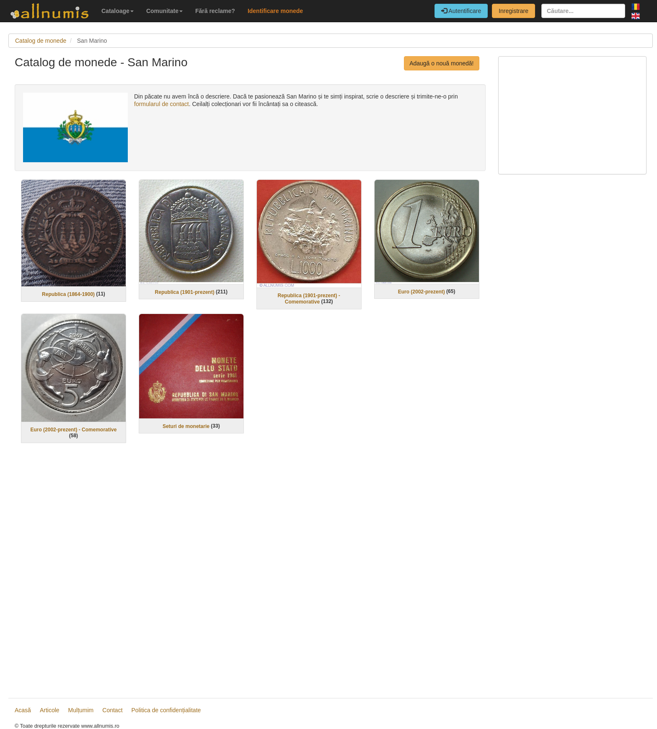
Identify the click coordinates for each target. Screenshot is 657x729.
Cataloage (117, 11)
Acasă (23, 710)
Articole (49, 710)
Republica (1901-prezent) (185, 292)
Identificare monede (275, 11)
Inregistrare (513, 11)
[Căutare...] (583, 11)
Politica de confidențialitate (166, 710)
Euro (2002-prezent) (421, 291)
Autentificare (461, 11)
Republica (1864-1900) (68, 294)
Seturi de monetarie (186, 426)
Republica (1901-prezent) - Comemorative (309, 299)
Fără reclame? (215, 11)
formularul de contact (161, 104)
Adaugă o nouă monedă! (441, 63)
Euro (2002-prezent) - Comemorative (73, 430)
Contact (112, 710)
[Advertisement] (250, 572)
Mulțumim (81, 710)
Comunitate (164, 11)
